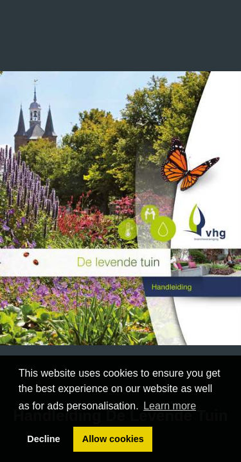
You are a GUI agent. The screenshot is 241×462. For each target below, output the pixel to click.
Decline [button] (43, 439)
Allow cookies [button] (113, 439)
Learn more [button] (169, 405)
